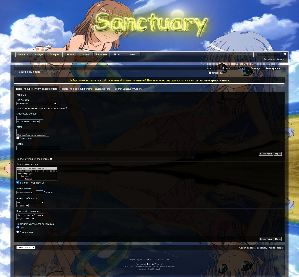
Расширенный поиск (274, 59)
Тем (20, 227)
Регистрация (273, 68)
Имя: (19, 126)
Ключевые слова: (26, 113)
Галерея (54, 54)
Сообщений (24, 232)
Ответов (44, 192)
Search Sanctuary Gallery (128, 88)
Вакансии (37, 179)
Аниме (70, 54)
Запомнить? (216, 73)
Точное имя (24, 138)
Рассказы (101, 54)
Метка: (20, 143)
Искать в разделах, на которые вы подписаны (37, 171)
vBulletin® (150, 264)
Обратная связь (247, 247)
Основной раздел (37, 173)
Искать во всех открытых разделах (37, 168)
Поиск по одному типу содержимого (36, 88)
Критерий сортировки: (29, 211)
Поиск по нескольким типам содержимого (86, 88)
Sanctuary (37, 176)
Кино (132, 54)
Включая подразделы (30, 182)
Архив (272, 247)
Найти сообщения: (26, 198)
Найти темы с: (24, 188)
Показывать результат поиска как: (35, 224)
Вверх (279, 247)
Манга (85, 54)
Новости (23, 54)
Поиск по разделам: (27, 164)
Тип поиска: (23, 100)
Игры (117, 54)
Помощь (255, 68)
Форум (39, 54)
